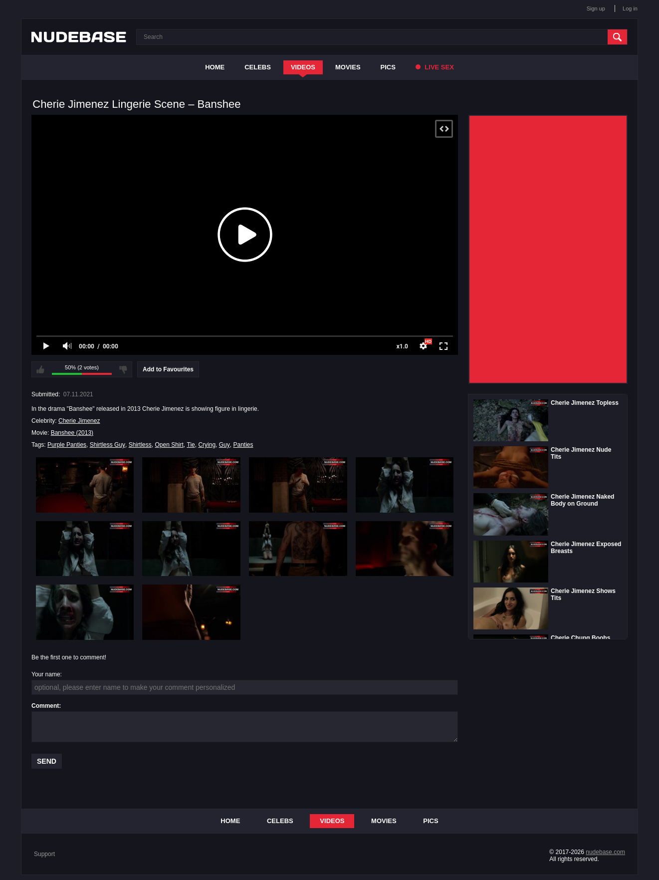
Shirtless (140, 444)
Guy (224, 444)
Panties (243, 444)
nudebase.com (605, 852)
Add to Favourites (168, 369)
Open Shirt (169, 444)
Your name (45, 674)
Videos (303, 67)
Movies (348, 67)
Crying (207, 444)
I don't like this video (123, 369)
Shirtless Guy (107, 444)
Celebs (257, 67)
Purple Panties (66, 444)
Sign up (596, 8)
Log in (630, 8)
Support (44, 854)
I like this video (40, 369)
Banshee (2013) (72, 432)
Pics (388, 67)
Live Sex (435, 67)
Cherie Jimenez (79, 420)
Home (214, 67)
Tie (191, 444)
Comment (45, 705)
